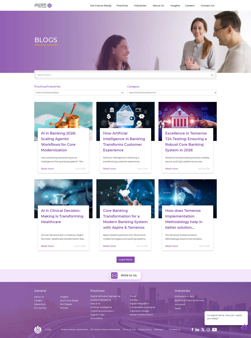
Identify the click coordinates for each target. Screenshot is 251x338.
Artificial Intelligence (101, 307)
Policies (64, 308)
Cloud (133, 296)
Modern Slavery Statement (74, 329)
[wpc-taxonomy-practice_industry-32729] (79, 92)
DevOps (134, 300)
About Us (39, 297)
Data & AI (95, 303)
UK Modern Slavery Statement (105, 329)
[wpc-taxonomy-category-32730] (172, 92)
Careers (38, 300)
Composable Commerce (142, 307)
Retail (178, 308)
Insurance (180, 304)
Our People (66, 304)
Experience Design (139, 311)
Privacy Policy (145, 329)
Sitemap (158, 329)
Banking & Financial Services (189, 300)
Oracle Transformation (141, 314)
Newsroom (40, 304)
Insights (64, 297)
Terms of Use (129, 329)
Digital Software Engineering (105, 296)
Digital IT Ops (97, 314)
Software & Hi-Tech (184, 296)
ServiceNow (96, 318)
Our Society (40, 308)
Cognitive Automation (102, 311)
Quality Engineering (100, 300)
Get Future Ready (69, 300)
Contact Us (175, 329)
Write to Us (124, 275)
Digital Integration (139, 303)
